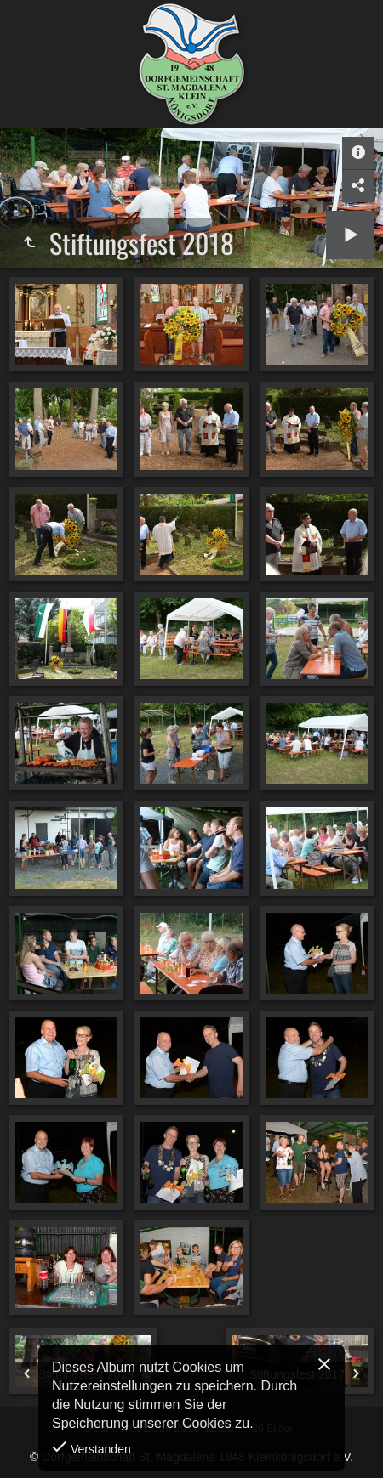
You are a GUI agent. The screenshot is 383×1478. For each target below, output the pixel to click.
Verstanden (99, 1449)
